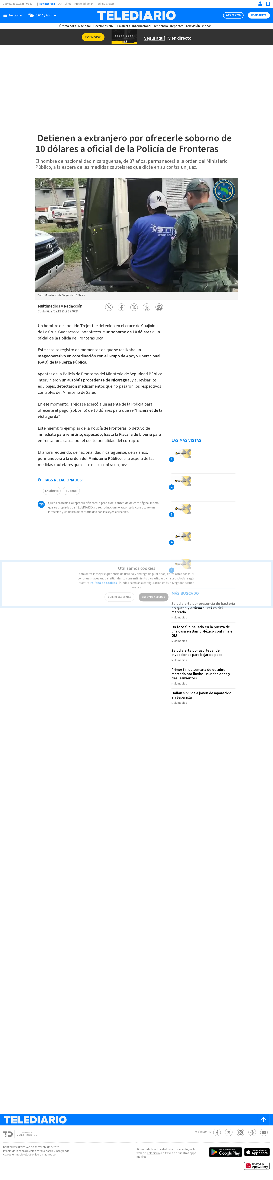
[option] (136, 239)
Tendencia (160, 26)
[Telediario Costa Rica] (136, 15)
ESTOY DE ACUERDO (153, 592)
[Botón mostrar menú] (14, 15)
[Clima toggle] (41, 15)
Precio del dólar (83, 4)
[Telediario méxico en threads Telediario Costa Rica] (252, 1132)
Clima (68, 4)
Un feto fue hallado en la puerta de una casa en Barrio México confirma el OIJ (202, 631)
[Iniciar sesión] (260, 3)
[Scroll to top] (263, 1119)
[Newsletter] (268, 4)
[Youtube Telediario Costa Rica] (264, 1132)
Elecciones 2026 (104, 26)
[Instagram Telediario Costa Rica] (240, 1132)
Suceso (71, 490)
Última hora (67, 26)
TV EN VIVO (234, 15)
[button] (108, 307)
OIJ (60, 4)
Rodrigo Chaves (105, 4)
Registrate (258, 15)
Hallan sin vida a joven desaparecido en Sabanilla (201, 695)
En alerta (123, 26)
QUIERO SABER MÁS (119, 592)
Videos (207, 26)
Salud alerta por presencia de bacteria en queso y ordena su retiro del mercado (203, 608)
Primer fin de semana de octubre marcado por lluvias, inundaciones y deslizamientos (200, 674)
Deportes (176, 26)
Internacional (141, 26)
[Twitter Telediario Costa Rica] (228, 1132)
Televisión (193, 26)
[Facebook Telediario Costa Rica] (217, 1132)
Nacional (84, 26)
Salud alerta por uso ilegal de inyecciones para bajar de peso (196, 652)
